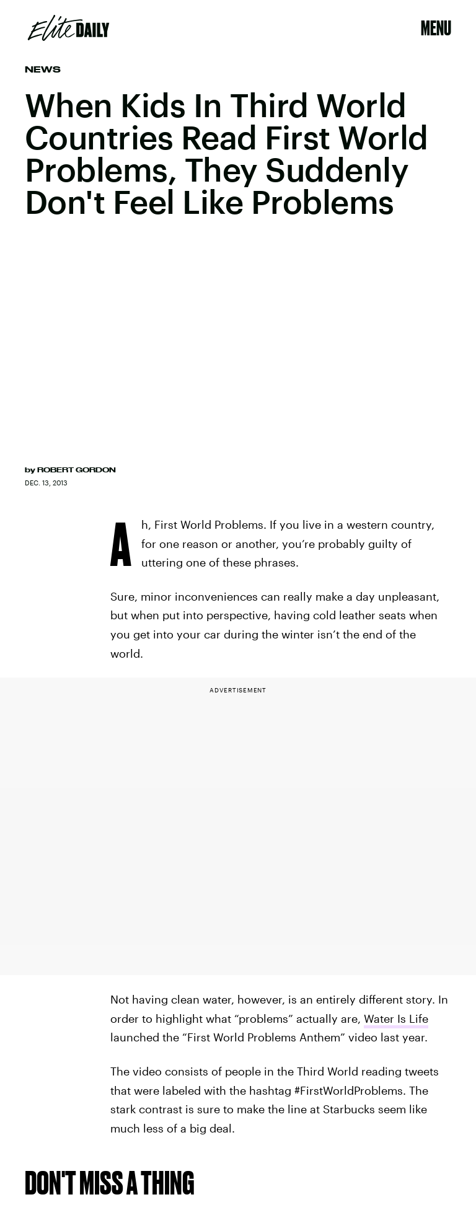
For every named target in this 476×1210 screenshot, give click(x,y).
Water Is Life (396, 1018)
